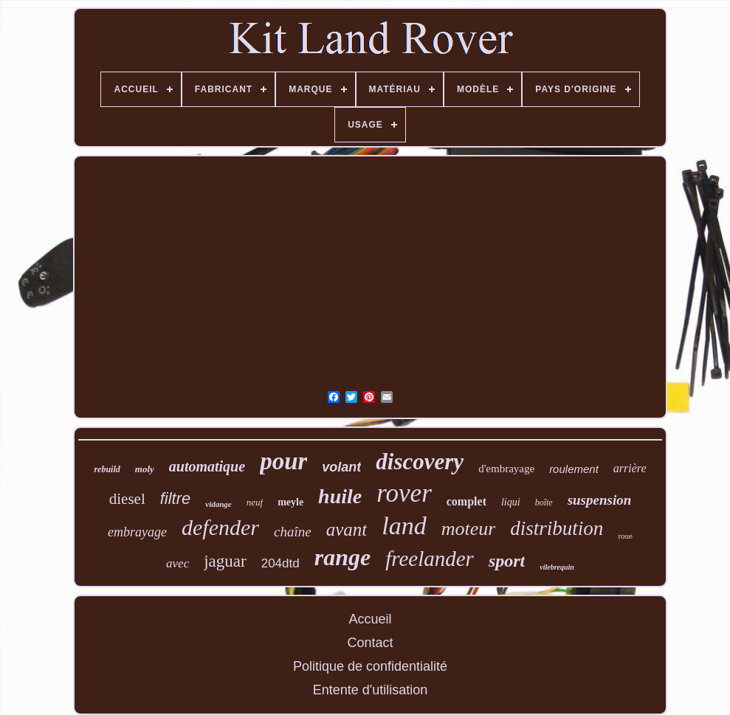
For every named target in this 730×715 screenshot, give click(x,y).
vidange (218, 504)
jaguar (225, 561)
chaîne (292, 531)
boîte (544, 502)
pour (283, 461)
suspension (600, 500)
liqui (510, 502)
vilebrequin (557, 567)
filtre (175, 498)
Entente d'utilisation (370, 690)
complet (466, 501)
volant (341, 467)
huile (340, 496)
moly (144, 468)
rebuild (107, 469)
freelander (429, 558)
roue (625, 535)
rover (404, 493)
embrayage (137, 532)
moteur (468, 528)
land (404, 525)
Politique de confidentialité (370, 666)
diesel (127, 499)
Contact (370, 642)
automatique (207, 466)
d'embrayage (506, 468)
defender (220, 527)
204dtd (280, 563)
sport (507, 560)
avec (177, 563)
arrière (630, 468)
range (342, 557)
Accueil (369, 619)
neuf (255, 502)
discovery (420, 461)
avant (347, 529)
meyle (290, 502)
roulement (574, 469)
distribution (556, 528)
